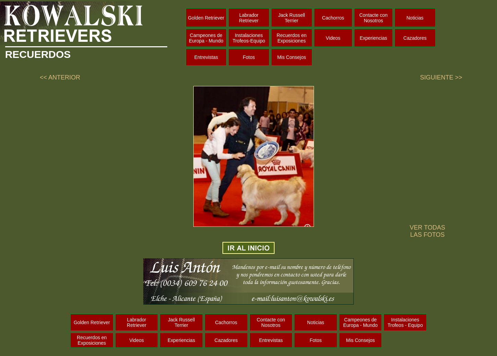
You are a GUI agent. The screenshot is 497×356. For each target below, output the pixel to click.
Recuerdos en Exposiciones (291, 38)
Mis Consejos (291, 57)
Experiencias (373, 38)
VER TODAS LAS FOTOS (427, 231)
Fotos (249, 57)
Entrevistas (206, 57)
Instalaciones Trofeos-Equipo (248, 38)
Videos (333, 38)
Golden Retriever (206, 18)
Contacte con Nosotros (373, 17)
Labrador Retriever (249, 17)
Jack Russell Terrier (291, 17)
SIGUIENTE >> (441, 77)
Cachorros (333, 18)
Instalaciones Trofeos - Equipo (405, 322)
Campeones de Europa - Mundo (206, 38)
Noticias (415, 18)
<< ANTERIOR (60, 77)
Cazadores (415, 38)
